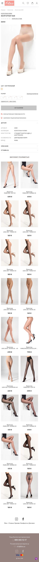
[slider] (6, 18)
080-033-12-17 (20, 540)
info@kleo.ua (21, 546)
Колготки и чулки (6, 13)
